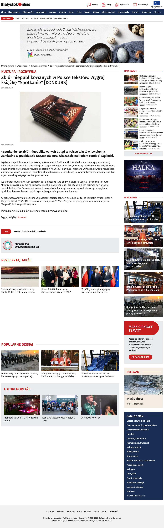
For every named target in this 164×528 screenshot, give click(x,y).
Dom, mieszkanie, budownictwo (142, 425)
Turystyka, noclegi (135, 482)
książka (17, 231)
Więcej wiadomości (142, 154)
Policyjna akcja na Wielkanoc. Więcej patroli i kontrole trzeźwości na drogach (150, 143)
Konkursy (34, 18)
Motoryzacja (123, 12)
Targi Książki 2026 (22, 18)
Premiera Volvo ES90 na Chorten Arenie (21, 419)
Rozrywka (131, 473)
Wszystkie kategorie (136, 496)
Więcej (157, 12)
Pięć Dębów (135, 398)
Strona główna (7, 66)
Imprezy (92, 5)
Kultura (62, 12)
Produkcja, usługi (135, 465)
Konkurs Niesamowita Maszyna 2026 (58, 419)
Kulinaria (143, 127)
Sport (71, 12)
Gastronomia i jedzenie (138, 430)
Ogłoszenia (122, 5)
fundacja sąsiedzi (29, 231)
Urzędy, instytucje (135, 487)
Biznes (87, 12)
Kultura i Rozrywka (39, 66)
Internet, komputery (136, 438)
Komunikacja (140, 5)
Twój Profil (113, 511)
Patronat (70, 511)
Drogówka (143, 148)
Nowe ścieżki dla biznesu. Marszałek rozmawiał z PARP (56, 290)
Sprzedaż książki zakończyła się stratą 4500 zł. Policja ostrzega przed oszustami (17, 290)
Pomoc (97, 511)
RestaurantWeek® (61, 18)
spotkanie (42, 231)
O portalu (50, 511)
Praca (79, 12)
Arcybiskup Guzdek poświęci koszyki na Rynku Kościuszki (150, 110)
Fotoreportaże (17, 389)
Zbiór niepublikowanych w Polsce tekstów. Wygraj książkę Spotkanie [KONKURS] (84, 66)
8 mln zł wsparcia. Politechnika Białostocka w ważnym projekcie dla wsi (151, 132)
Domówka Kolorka (90, 417)
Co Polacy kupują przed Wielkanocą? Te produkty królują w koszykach (150, 100)
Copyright (83, 518)
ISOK (104, 511)
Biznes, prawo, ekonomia (138, 421)
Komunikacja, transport (138, 443)
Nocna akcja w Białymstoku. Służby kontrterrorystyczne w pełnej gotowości (19, 375)
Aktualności (143, 83)
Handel (130, 434)
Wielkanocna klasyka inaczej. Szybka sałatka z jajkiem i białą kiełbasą (150, 121)
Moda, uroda (133, 451)
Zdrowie (135, 12)
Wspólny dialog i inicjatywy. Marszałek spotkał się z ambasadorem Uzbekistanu (96, 290)
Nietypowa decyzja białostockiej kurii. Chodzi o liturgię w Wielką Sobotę (58, 375)
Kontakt (87, 511)
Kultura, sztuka (134, 447)
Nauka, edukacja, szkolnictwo (141, 460)
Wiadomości (28, 12)
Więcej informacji (135, 404)
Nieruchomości (108, 12)
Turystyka (146, 12)
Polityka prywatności (52, 518)
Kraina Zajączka (46, 18)
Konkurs (22, 217)
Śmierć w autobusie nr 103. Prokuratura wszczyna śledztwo (97, 375)
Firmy (106, 5)
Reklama (131, 469)
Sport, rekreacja (134, 478)
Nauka (96, 12)
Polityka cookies (70, 518)
